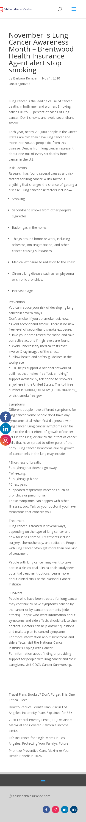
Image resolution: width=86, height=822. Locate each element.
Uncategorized (19, 84)
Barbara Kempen (25, 78)
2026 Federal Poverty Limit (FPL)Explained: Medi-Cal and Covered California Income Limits (40, 725)
